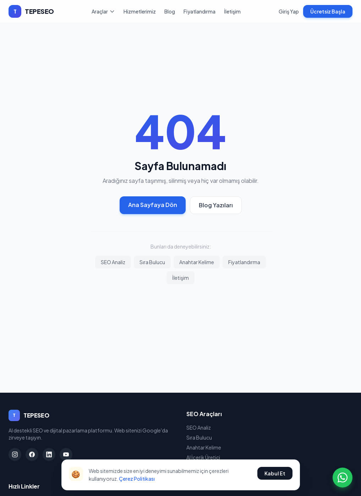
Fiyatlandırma (199, 11)
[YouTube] (66, 454)
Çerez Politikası (137, 478)
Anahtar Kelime (196, 262)
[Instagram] (15, 454)
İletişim (232, 11)
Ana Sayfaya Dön (152, 204)
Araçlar (103, 11)
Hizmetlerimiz (140, 11)
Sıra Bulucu (152, 262)
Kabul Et (274, 473)
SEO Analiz (113, 262)
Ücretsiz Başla (327, 11)
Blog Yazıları (216, 205)
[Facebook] (32, 454)
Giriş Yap (289, 11)
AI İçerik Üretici (203, 457)
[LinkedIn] (49, 454)
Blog (169, 11)
